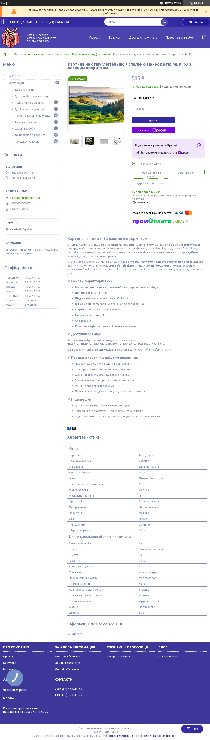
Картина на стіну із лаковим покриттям (41, 54)
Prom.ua (126, 728)
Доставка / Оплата (67, 656)
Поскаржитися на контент (124, 735)
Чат (192, 729)
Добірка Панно (24, 89)
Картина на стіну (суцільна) (91, 54)
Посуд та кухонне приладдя (33, 115)
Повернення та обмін (180, 37)
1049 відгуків (173, 3)
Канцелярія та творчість (31, 134)
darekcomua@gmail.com (25, 197)
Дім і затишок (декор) (29, 109)
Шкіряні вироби (25, 128)
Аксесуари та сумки (27, 122)
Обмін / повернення (68, 662)
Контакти (9, 662)
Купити (153, 120)
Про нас (8, 656)
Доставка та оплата (143, 37)
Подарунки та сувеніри (30, 102)
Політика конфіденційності (159, 735)
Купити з (153, 130)
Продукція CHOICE (27, 141)
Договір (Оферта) (67, 669)
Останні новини (168, 656)
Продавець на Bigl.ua (105, 732)
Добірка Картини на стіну (31, 96)
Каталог (115, 37)
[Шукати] (164, 22)
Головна (95, 37)
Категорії (16, 83)
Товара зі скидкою (119, 656)
